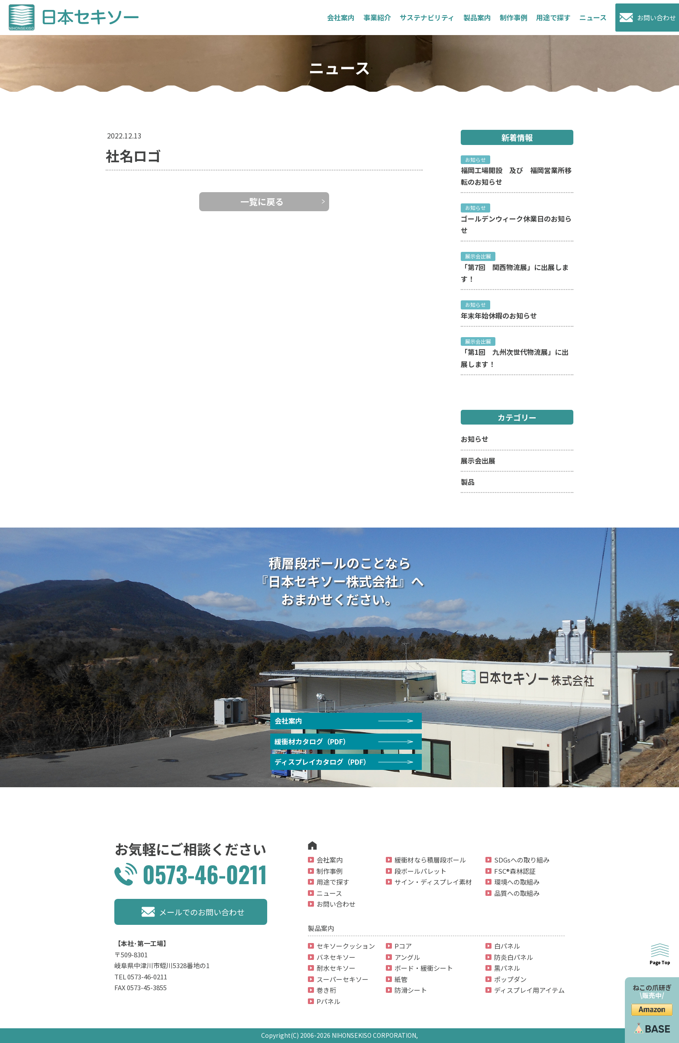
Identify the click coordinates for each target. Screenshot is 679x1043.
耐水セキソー (336, 967)
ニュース (593, 17)
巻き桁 (326, 990)
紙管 (400, 979)
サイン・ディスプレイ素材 (433, 881)
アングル (407, 957)
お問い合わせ (656, 17)
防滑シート (410, 990)
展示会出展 (478, 460)
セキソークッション (346, 945)
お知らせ (474, 439)
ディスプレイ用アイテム (529, 990)
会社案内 (341, 17)
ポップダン (510, 979)
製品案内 (477, 17)
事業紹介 (377, 17)
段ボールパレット (420, 871)
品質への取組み (517, 893)
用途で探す (333, 881)
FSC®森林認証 (515, 871)
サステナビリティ (427, 17)
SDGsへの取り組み (522, 859)
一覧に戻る (262, 201)
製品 (468, 481)
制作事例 (513, 17)
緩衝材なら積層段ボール (430, 859)
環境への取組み (517, 881)
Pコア (403, 945)
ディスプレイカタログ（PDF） (322, 761)
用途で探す (553, 17)
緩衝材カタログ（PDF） (312, 741)
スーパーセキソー (343, 979)
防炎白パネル (513, 957)
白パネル (507, 945)
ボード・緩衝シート (423, 967)
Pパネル (328, 1001)
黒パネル (507, 967)
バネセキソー (336, 957)
